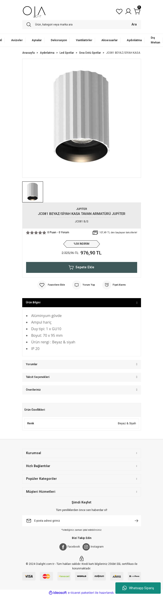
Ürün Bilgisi (33, 302)
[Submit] (136, 520)
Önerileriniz (33, 389)
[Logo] (34, 11)
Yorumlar (31, 364)
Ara (134, 24)
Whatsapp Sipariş (138, 588)
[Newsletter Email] (81, 520)
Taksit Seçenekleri (37, 377)
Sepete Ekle (81, 267)
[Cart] (137, 11)
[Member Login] (128, 11)
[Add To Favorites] (51, 284)
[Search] (81, 24)
